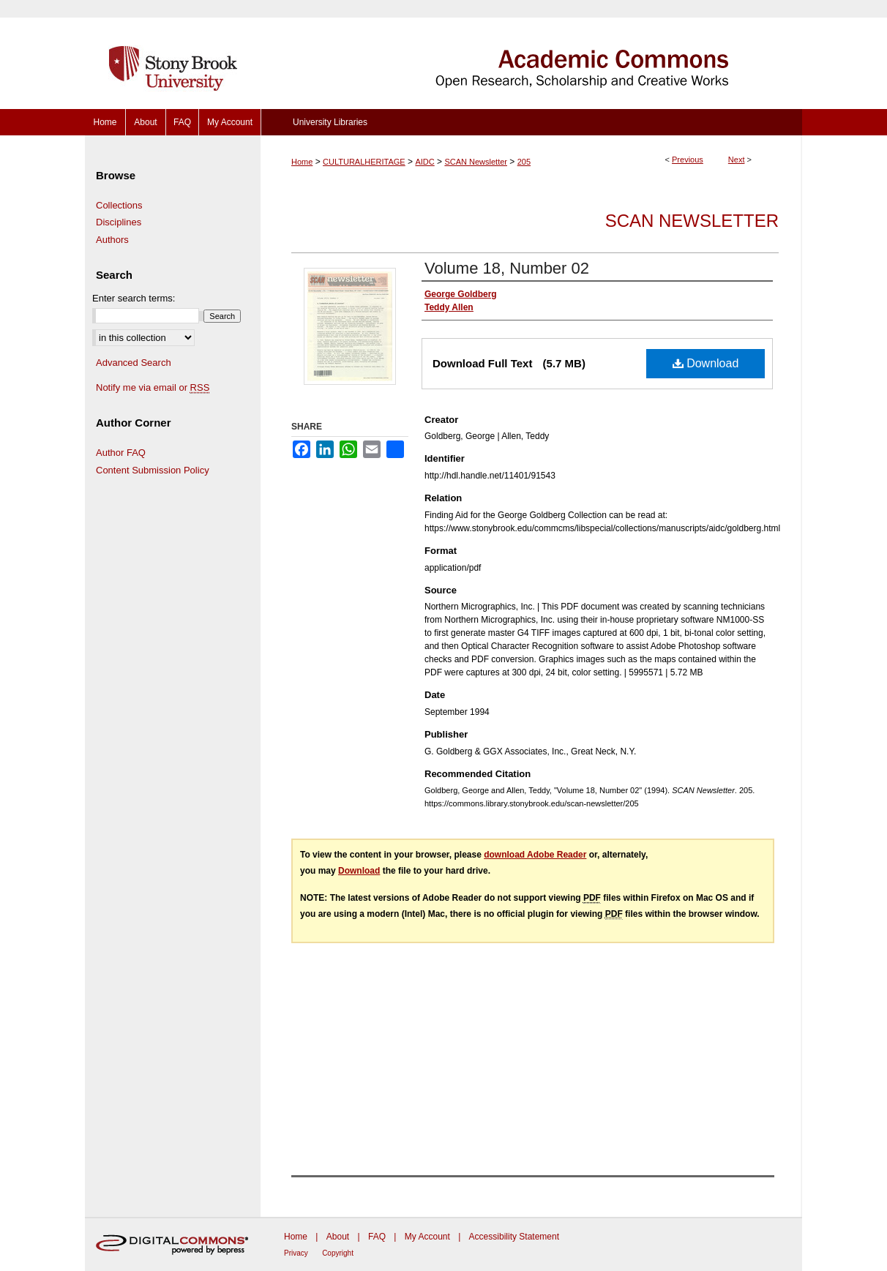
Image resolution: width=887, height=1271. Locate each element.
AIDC (424, 161)
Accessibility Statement (514, 1236)
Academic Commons (531, 54)
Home (301, 161)
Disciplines (118, 222)
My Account (427, 1236)
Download (706, 363)
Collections (119, 205)
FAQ (377, 1236)
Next (736, 159)
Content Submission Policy (152, 470)
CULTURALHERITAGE (364, 161)
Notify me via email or (152, 388)
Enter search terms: (133, 298)
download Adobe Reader (535, 855)
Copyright (337, 1253)
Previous (687, 159)
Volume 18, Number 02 (506, 268)
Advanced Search (133, 362)
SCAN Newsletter (475, 161)
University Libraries (330, 122)
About (337, 1236)
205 (524, 161)
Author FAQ (121, 452)
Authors (112, 239)
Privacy (296, 1253)
